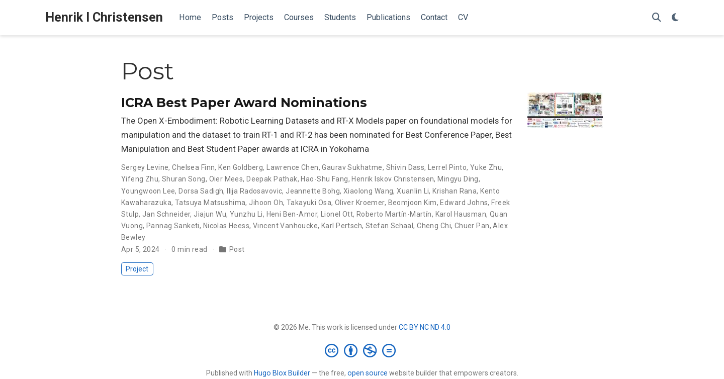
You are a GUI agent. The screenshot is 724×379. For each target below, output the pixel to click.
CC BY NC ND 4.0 (424, 327)
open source (367, 373)
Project (137, 269)
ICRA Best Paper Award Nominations (244, 102)
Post (237, 249)
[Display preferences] (675, 18)
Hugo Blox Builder (282, 373)
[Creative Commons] (362, 350)
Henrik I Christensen (104, 17)
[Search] (656, 18)
